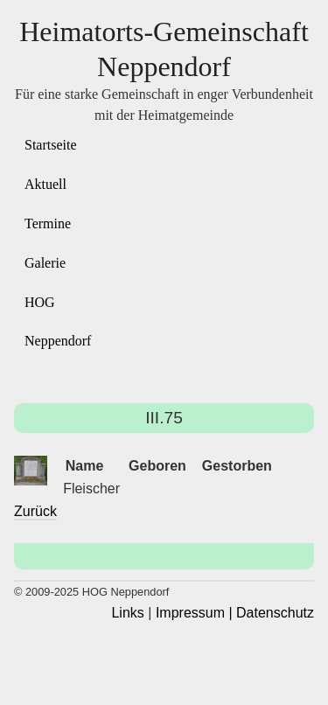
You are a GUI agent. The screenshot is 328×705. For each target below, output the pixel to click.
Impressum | (194, 612)
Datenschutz (275, 612)
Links (127, 612)
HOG (39, 302)
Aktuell (45, 184)
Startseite (50, 144)
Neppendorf (57, 340)
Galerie (45, 262)
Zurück (35, 511)
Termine (47, 223)
